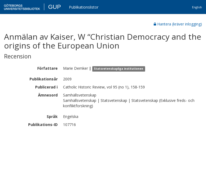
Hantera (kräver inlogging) (178, 24)
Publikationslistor (83, 7)
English (197, 7)
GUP (54, 6)
